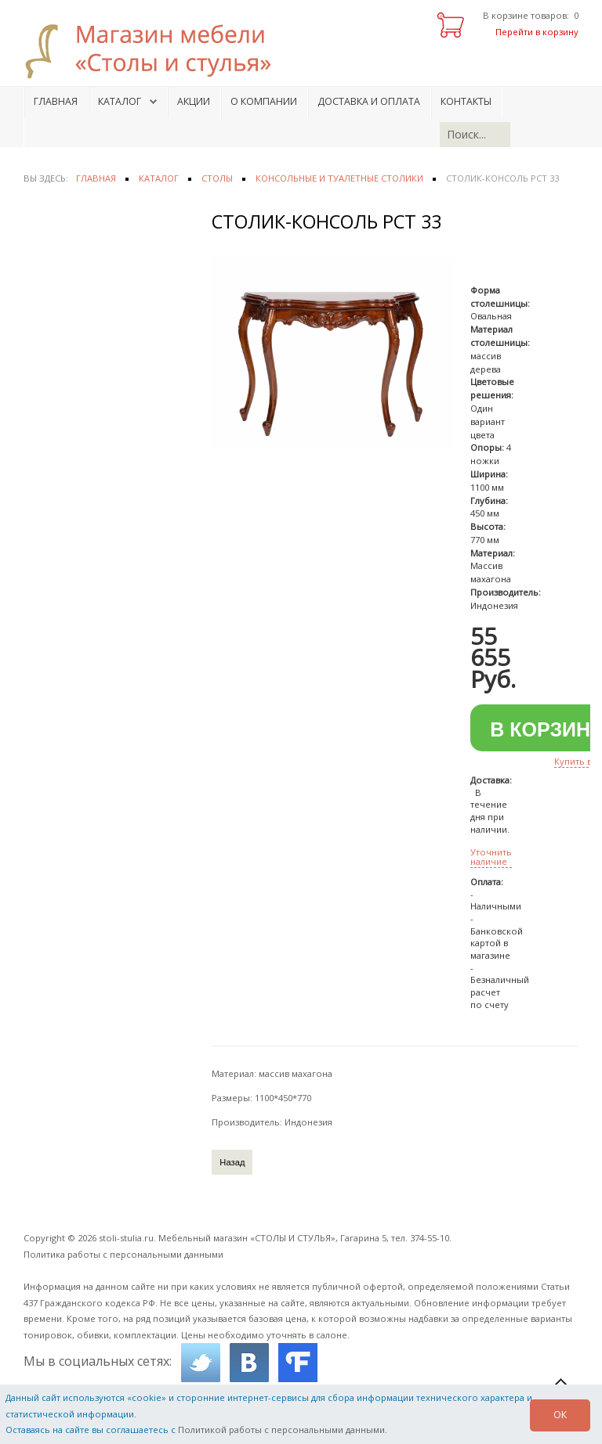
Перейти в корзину (536, 32)
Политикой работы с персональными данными (281, 1429)
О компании (263, 101)
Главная (56, 101)
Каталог (119, 101)
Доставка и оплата (368, 101)
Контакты (466, 101)
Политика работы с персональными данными (123, 1254)
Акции (193, 101)
